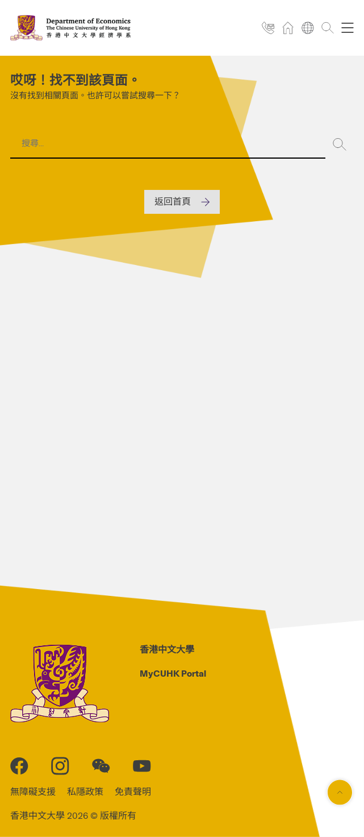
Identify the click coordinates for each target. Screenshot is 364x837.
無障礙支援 (33, 792)
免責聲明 (133, 792)
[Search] (339, 144)
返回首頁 (172, 201)
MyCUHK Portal (173, 673)
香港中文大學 (167, 649)
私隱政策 (85, 792)
